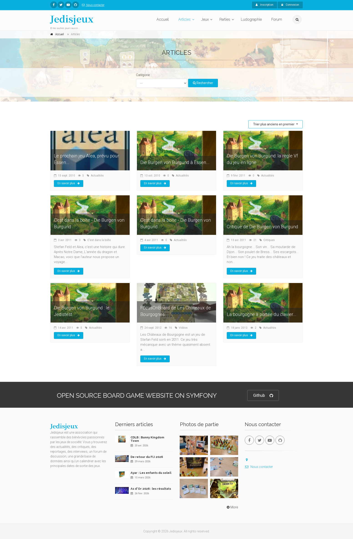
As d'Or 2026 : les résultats (151, 488)
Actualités (97, 175)
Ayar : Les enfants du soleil (151, 472)
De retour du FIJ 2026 (147, 457)
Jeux (205, 19)
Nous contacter (92, 5)
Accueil (162, 19)
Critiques (269, 240)
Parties (224, 19)
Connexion (290, 4)
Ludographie (251, 19)
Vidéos (183, 327)
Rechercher (203, 83)
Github (263, 395)
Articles (184, 19)
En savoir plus (69, 183)
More (232, 507)
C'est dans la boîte (99, 240)
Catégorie (143, 75)
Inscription (264, 4)
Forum (276, 19)
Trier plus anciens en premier (274, 124)
